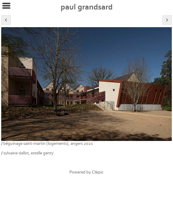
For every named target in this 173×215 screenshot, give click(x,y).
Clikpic (98, 172)
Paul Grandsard (87, 7)
